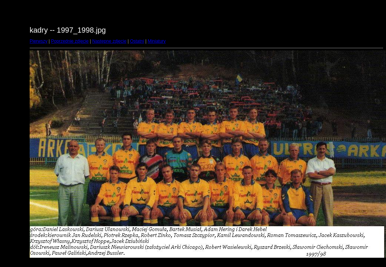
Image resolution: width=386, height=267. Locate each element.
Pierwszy (38, 41)
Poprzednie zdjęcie (70, 41)
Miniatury (157, 41)
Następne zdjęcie (109, 41)
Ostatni (137, 41)
